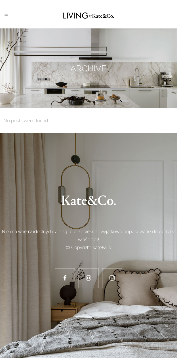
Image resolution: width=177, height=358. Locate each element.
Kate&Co (101, 247)
